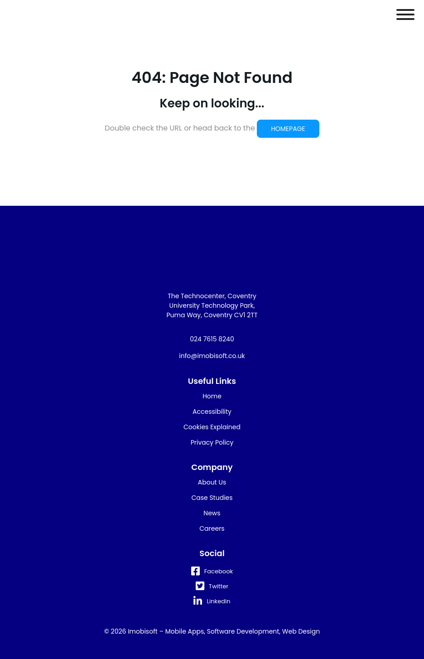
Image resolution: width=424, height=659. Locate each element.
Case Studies (211, 497)
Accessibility (212, 411)
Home (212, 396)
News (211, 513)
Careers (211, 528)
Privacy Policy (212, 442)
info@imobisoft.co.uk (212, 355)
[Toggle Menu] (405, 14)
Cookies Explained (212, 426)
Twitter (212, 586)
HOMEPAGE (288, 128)
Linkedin (211, 601)
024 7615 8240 (212, 339)
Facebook (212, 571)
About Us (212, 482)
